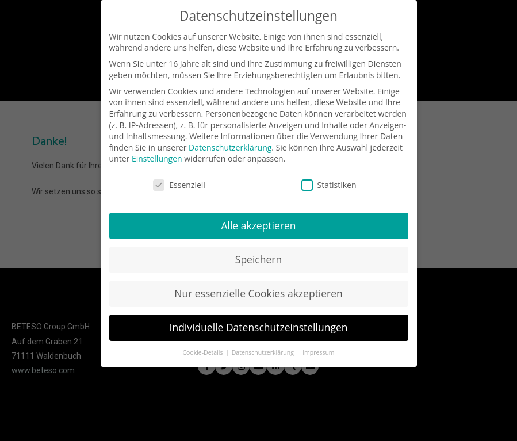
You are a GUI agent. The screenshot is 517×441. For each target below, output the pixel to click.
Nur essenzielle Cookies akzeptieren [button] (258, 290)
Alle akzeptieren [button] (258, 222)
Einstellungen (157, 155)
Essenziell (179, 182)
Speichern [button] (258, 256)
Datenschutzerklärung (230, 144)
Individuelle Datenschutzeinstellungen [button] (259, 324)
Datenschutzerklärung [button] (264, 350)
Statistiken (329, 182)
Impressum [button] (318, 350)
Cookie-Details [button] (203, 350)
